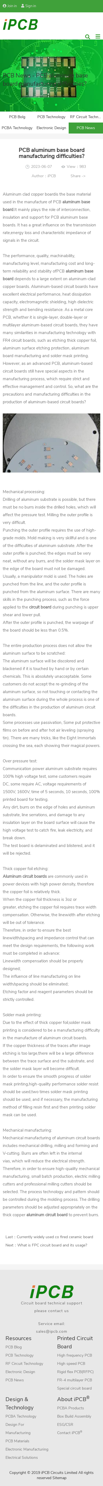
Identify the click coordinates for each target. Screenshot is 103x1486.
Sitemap (59, 1478)
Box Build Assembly (74, 1416)
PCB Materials (17, 1441)
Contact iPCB (69, 1432)
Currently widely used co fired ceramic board (55, 1237)
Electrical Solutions (21, 1457)
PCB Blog (13, 1347)
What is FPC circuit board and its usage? (52, 1245)
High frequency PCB (74, 1355)
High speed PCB (71, 1363)
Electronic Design (51, 127)
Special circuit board (74, 1388)
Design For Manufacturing (17, 1428)
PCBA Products (70, 1408)
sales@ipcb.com (51, 1331)
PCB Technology (51, 117)
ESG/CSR (65, 1424)
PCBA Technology (17, 127)
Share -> (78, 176)
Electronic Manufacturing (26, 1449)
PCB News (86, 127)
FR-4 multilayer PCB (74, 1380)
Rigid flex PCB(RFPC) (75, 1371)
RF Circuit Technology (86, 117)
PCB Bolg (17, 117)
